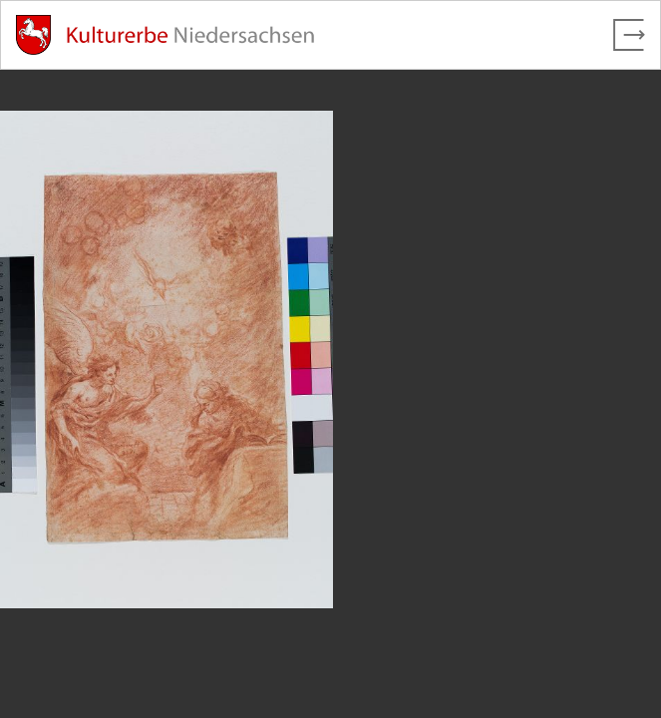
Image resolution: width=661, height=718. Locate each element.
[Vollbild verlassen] (629, 35)
